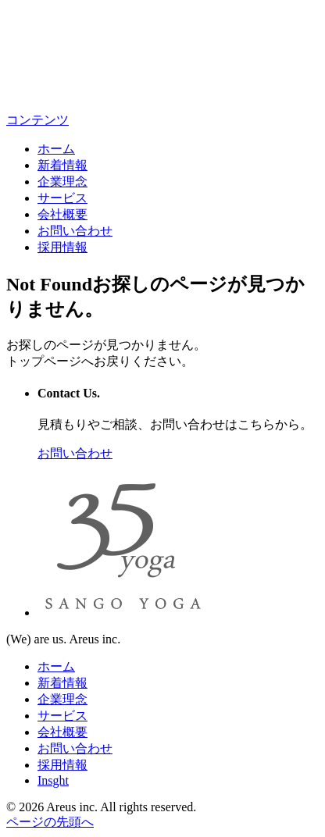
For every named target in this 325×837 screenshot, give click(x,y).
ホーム (56, 148)
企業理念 (63, 181)
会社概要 (63, 214)
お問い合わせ (75, 230)
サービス (63, 198)
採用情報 (63, 247)
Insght (53, 780)
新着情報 (63, 165)
